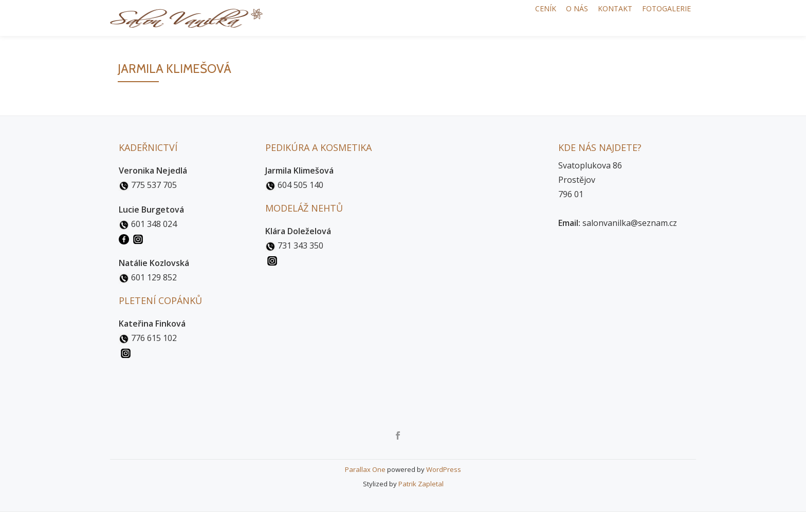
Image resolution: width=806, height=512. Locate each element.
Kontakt (602, 18)
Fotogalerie (662, 18)
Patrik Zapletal (421, 483)
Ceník (515, 18)
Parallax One (366, 469)
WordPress (443, 469)
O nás (555, 18)
